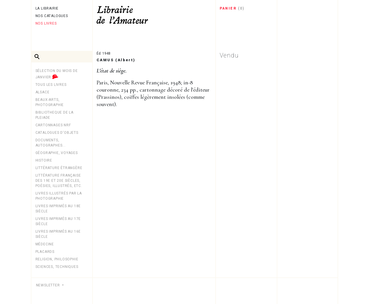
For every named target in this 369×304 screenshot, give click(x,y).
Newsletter (48, 285)
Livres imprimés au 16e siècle (58, 234)
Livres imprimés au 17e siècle (58, 221)
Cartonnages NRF (53, 125)
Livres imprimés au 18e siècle (58, 208)
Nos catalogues (51, 16)
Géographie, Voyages (56, 153)
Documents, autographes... (50, 142)
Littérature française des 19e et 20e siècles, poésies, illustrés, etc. (58, 180)
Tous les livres (51, 85)
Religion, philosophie (56, 259)
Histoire (43, 160)
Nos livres (46, 23)
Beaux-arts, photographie (49, 102)
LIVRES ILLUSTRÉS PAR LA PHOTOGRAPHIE (58, 196)
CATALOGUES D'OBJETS (56, 133)
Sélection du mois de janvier (56, 74)
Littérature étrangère (58, 168)
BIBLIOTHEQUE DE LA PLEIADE (54, 115)
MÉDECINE (44, 244)
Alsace (42, 92)
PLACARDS (44, 252)
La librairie (47, 8)
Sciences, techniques (56, 267)
